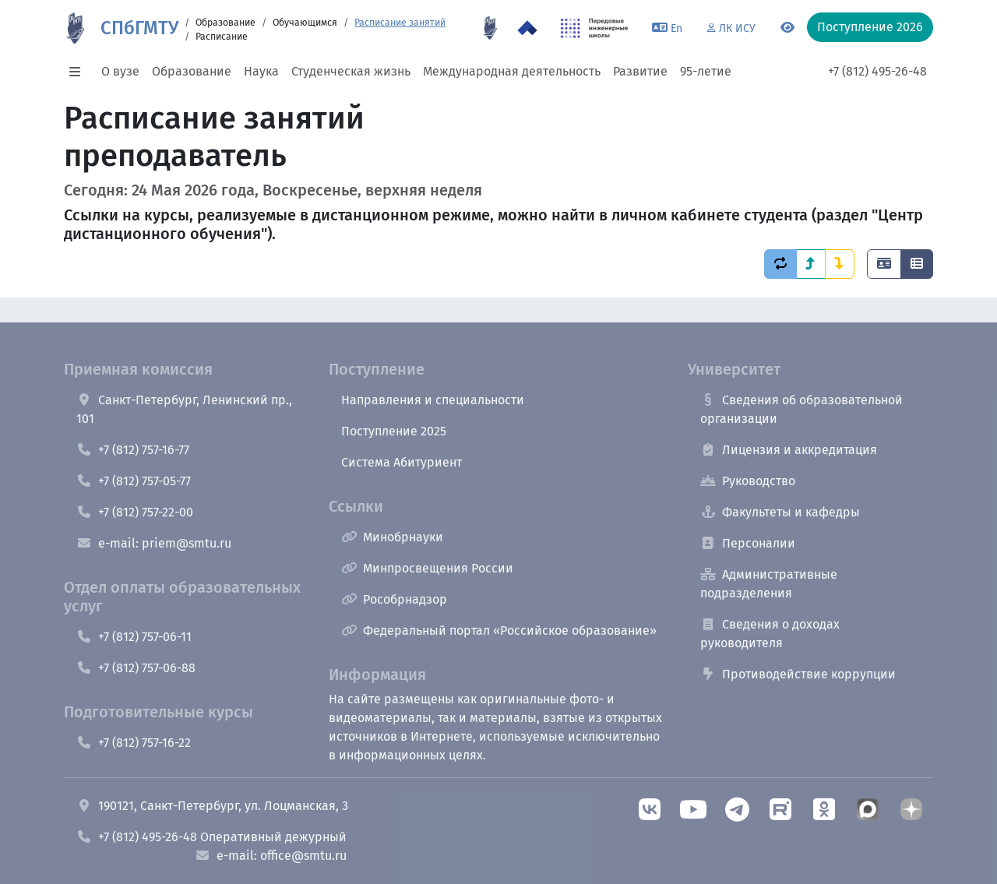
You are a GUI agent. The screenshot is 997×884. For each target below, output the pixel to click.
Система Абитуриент (401, 462)
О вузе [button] (120, 71)
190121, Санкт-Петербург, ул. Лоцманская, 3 (212, 805)
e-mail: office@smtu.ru (271, 855)
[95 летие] (490, 28)
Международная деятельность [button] (512, 71)
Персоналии (747, 543)
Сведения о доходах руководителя (770, 633)
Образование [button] (191, 71)
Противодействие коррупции (798, 674)
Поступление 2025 (393, 431)
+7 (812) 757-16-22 (133, 742)
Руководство (747, 481)
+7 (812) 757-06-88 (136, 667)
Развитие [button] (640, 71)
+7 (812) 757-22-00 (134, 512)
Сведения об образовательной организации (801, 409)
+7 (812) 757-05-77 (133, 481)
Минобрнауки (392, 537)
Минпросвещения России (427, 568)
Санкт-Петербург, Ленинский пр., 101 (184, 409)
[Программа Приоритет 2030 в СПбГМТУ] (527, 28)
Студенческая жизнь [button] (350, 71)
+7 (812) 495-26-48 (877, 71)
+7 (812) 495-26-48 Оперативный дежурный (211, 836)
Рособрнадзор (394, 599)
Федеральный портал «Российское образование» (499, 630)
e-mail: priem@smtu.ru (153, 543)
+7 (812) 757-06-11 (134, 636)
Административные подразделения (768, 583)
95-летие (705, 71)
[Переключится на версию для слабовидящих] (787, 28)
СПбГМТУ (139, 28)
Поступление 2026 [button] (870, 26)
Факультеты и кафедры (780, 512)
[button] (79, 71)
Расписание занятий (400, 22)
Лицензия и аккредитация (788, 449)
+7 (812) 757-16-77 (132, 449)
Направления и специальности (432, 400)
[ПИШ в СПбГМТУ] (594, 28)
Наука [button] (261, 71)
